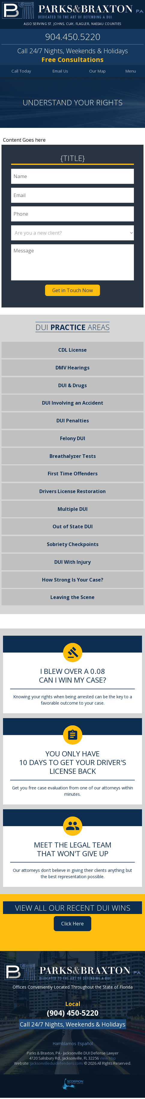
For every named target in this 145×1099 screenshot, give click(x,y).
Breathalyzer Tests (73, 457)
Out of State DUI (73, 528)
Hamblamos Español (73, 1045)
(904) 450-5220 (72, 1014)
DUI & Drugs (72, 386)
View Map (108, 1059)
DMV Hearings (72, 369)
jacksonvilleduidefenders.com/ (56, 1064)
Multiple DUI (73, 510)
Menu (130, 72)
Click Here (72, 924)
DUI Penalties (72, 421)
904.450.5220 (72, 38)
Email (60, 72)
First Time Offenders (73, 474)
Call (21, 72)
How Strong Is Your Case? (72, 581)
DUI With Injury (72, 563)
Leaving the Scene (72, 598)
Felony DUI (72, 439)
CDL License (72, 351)
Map (97, 72)
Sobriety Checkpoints (72, 545)
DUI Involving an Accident (72, 404)
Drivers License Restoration (72, 492)
